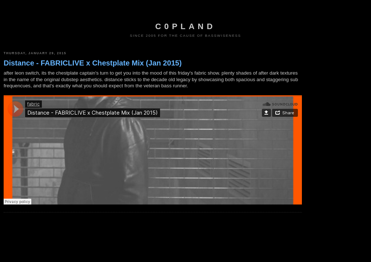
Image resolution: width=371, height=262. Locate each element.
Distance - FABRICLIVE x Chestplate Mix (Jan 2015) (92, 63)
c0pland (185, 26)
